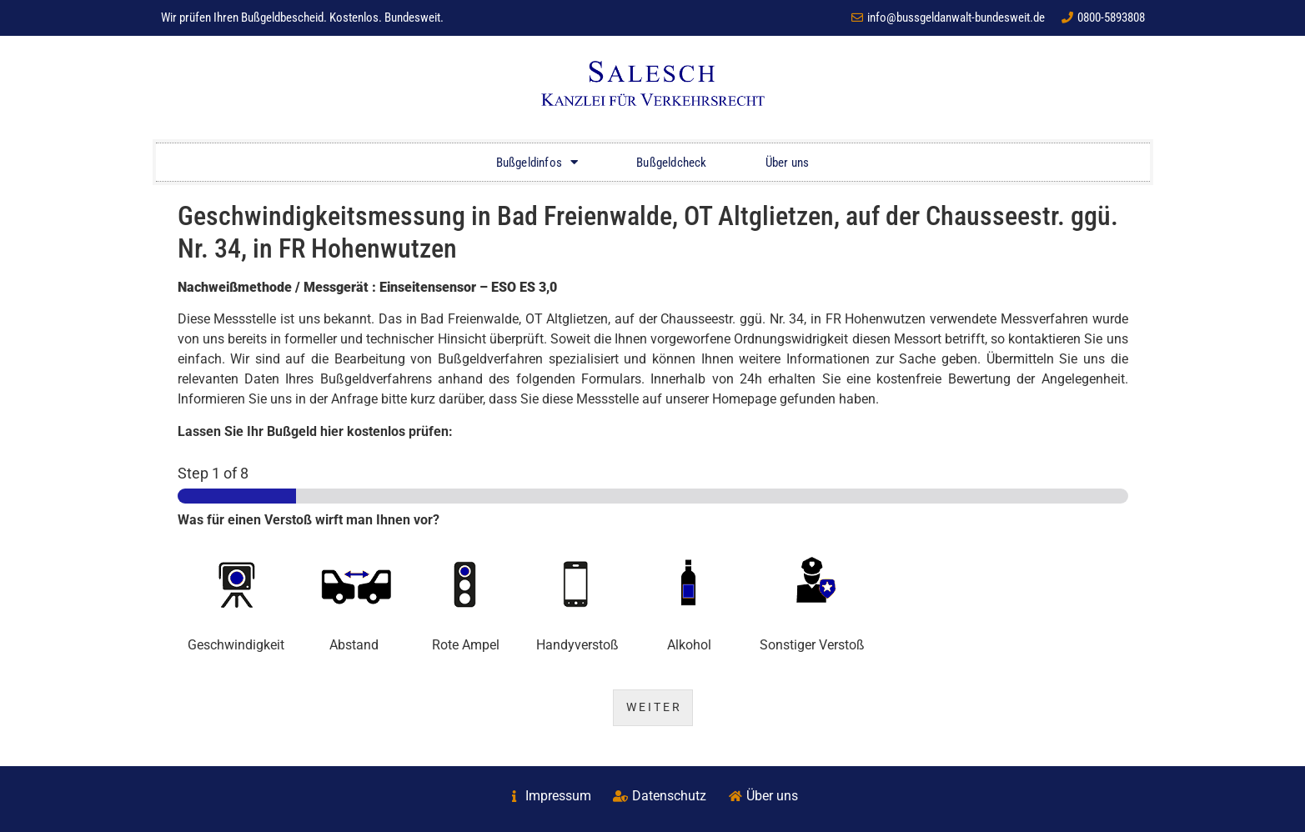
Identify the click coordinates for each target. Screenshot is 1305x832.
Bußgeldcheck (671, 162)
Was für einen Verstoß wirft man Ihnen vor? (308, 520)
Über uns (787, 162)
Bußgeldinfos (537, 162)
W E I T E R (653, 707)
